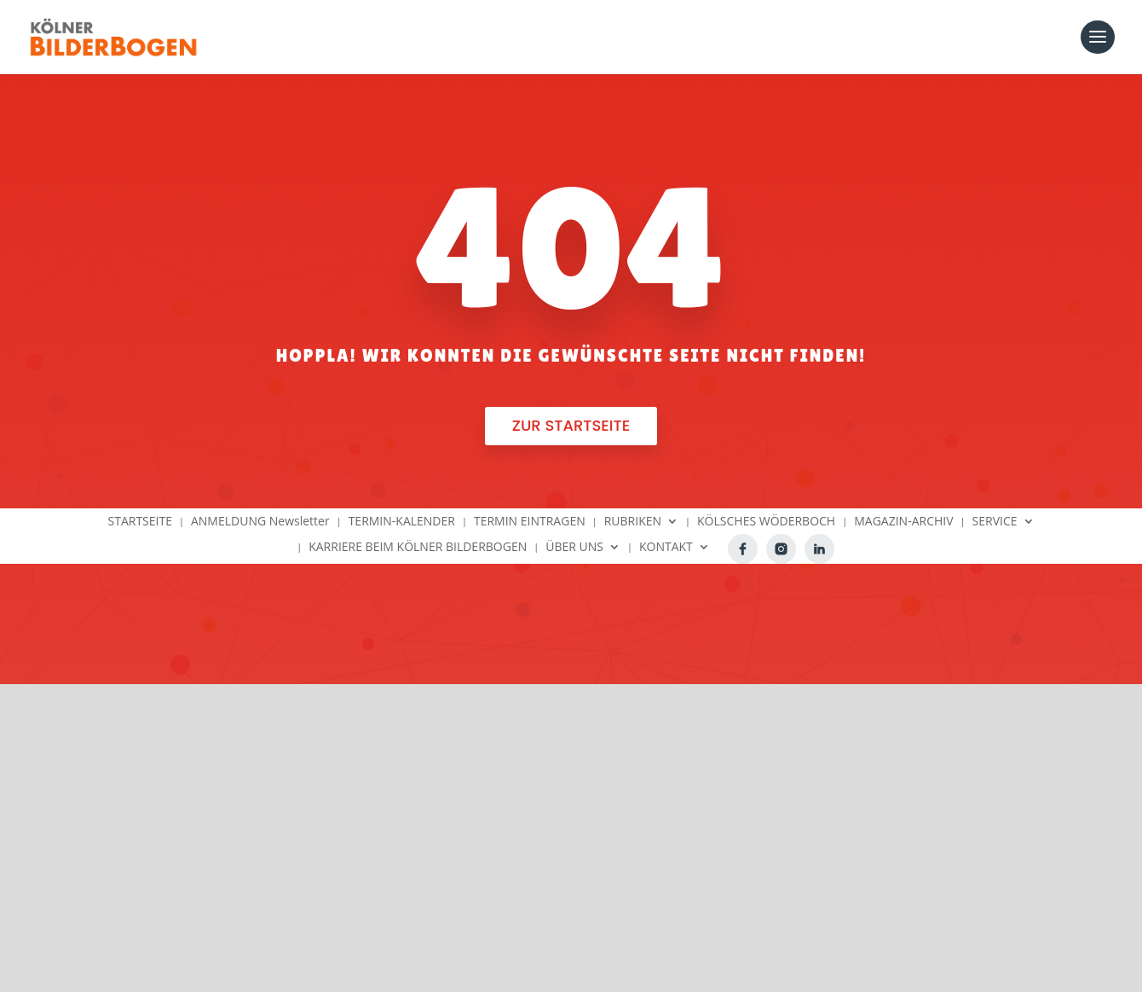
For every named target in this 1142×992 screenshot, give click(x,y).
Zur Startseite (571, 425)
